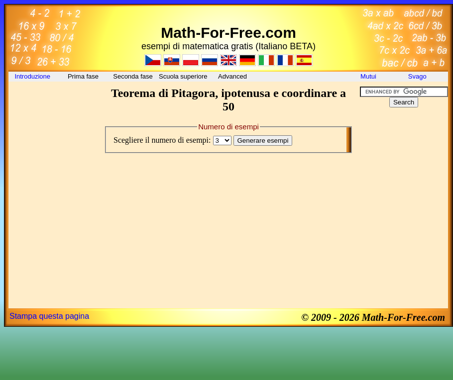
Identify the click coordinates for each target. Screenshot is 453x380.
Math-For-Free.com (228, 32)
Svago (418, 76)
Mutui (368, 76)
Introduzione (33, 76)
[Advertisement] (53, 109)
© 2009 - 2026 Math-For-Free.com (373, 317)
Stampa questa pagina (49, 316)
